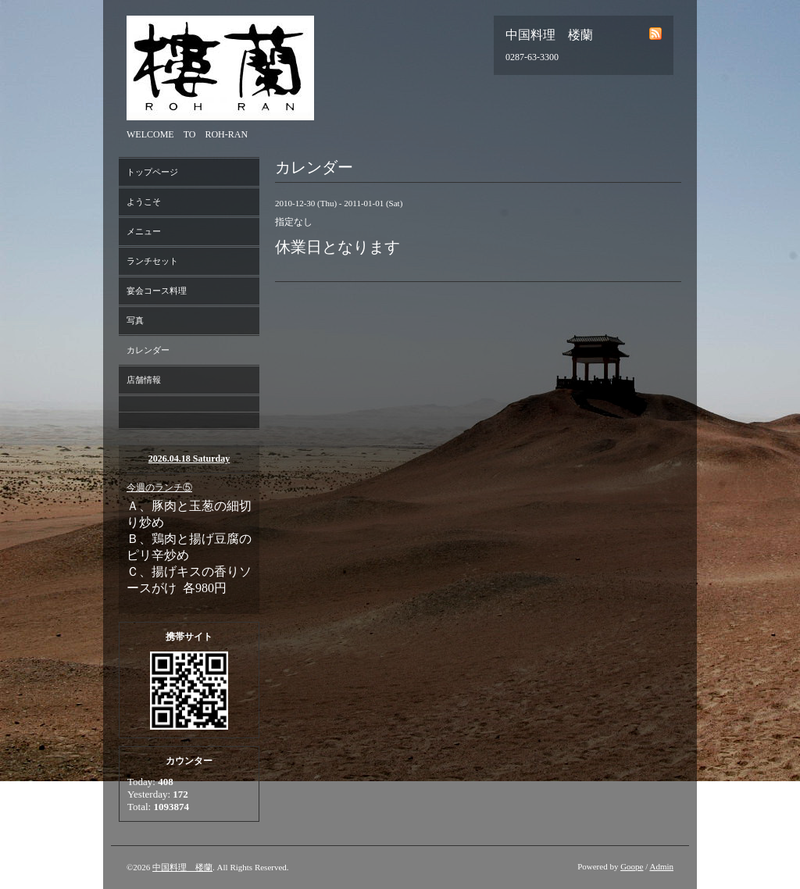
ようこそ (144, 201)
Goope (631, 866)
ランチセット (152, 261)
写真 (135, 320)
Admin (661, 866)
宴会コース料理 (157, 290)
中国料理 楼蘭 (182, 867)
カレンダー (148, 350)
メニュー (144, 231)
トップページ (152, 172)
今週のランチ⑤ (159, 487)
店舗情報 (144, 379)
